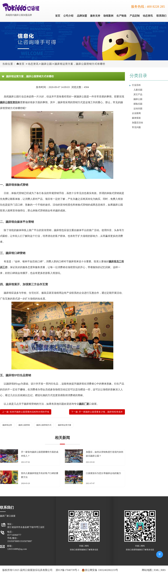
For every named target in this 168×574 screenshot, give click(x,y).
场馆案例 (108, 15)
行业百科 (136, 85)
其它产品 (138, 94)
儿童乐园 (138, 90)
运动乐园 (138, 108)
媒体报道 (136, 118)
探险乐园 (138, 104)
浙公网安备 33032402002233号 (101, 570)
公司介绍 (68, 15)
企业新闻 (136, 113)
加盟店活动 (137, 122)
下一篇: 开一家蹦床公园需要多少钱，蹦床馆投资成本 (97, 412)
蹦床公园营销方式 (43, 425)
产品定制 (135, 15)
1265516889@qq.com (17, 549)
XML (156, 570)
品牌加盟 (82, 15)
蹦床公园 (46, 64)
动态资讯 (148, 15)
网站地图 (147, 570)
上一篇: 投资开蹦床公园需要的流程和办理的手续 (25, 412)
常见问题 (136, 127)
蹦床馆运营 (7, 425)
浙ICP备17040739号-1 (67, 570)
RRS (163, 570)
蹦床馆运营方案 (64, 425)
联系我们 (161, 15)
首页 (57, 15)
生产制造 (121, 15)
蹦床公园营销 (24, 425)
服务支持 (95, 15)
